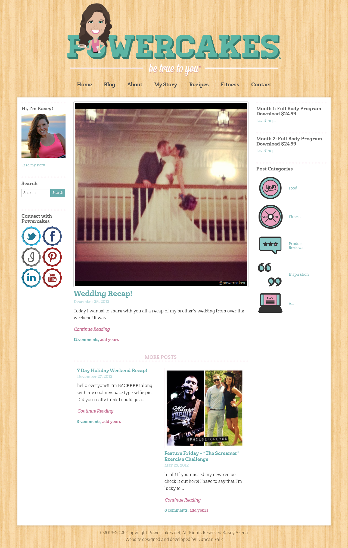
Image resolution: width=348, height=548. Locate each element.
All (291, 304)
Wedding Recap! (103, 294)
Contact (261, 85)
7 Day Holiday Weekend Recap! (112, 371)
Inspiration (299, 275)
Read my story (33, 165)
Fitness (230, 85)
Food (293, 188)
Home (84, 85)
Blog (109, 85)
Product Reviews (296, 246)
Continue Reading (92, 330)
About (134, 85)
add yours (109, 340)
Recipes (199, 85)
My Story (165, 85)
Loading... (266, 121)
